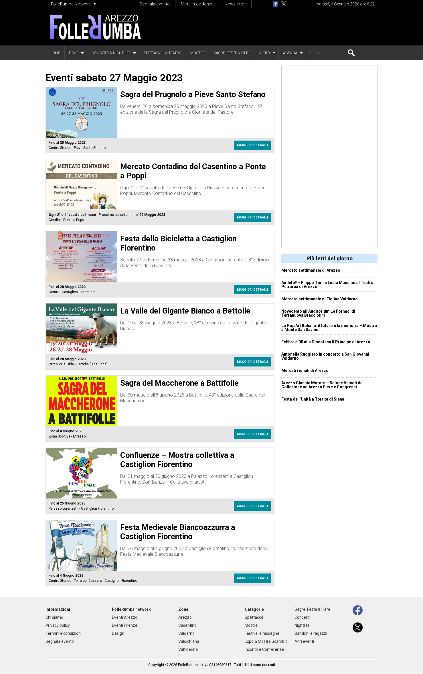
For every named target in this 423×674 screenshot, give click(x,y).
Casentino (187, 625)
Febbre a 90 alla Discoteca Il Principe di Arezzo (325, 342)
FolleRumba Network (71, 4)
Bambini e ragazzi (310, 633)
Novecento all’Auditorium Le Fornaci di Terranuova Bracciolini (318, 313)
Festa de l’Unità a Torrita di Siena (312, 399)
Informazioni (58, 609)
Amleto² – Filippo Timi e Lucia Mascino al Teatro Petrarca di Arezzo (327, 284)
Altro (264, 53)
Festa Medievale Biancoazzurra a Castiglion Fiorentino (177, 532)
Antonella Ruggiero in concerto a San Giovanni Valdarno (325, 356)
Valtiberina (188, 649)
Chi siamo (54, 617)
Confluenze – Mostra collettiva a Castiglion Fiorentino (177, 460)
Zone (183, 609)
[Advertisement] (269, 27)
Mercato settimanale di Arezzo (310, 270)
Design (118, 633)
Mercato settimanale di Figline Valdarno (319, 299)
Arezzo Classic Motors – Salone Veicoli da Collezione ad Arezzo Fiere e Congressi (322, 385)
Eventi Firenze (124, 625)
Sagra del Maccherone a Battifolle (179, 383)
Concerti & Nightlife (111, 53)
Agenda (290, 53)
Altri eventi (304, 641)
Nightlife (302, 625)
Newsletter (235, 4)
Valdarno (186, 633)
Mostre (197, 53)
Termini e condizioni (64, 633)
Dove (73, 53)
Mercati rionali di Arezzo (305, 370)
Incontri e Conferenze (264, 649)
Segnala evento (154, 4)
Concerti (302, 617)
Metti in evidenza (197, 4)
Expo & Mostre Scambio (266, 641)
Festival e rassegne (262, 633)
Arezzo (185, 617)
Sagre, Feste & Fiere (232, 53)
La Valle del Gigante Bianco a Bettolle (185, 311)
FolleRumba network (131, 609)
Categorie (254, 609)
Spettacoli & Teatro (162, 53)
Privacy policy (58, 625)
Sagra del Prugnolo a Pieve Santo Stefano (193, 94)
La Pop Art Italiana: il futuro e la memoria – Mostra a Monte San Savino (329, 327)
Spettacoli (254, 617)
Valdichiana (188, 641)
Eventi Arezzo (124, 617)
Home (55, 53)
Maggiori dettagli (252, 145)
